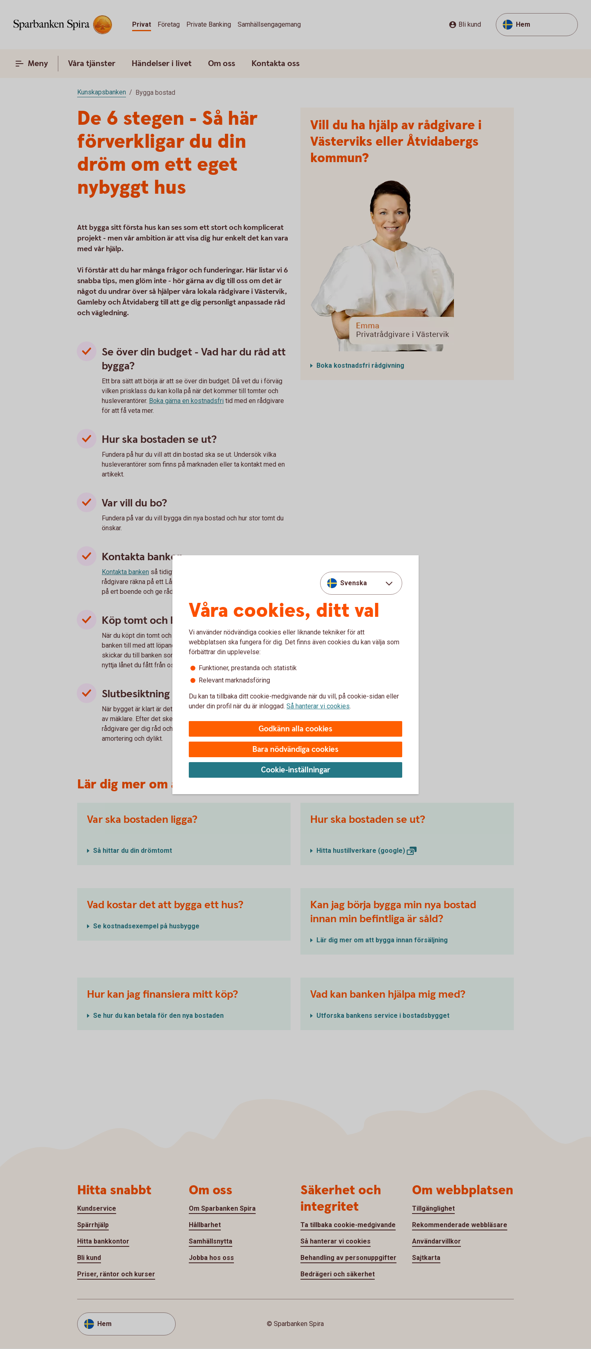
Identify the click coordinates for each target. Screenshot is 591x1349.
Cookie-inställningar (295, 770)
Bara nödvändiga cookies (295, 749)
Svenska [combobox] (353, 583)
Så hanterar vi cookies (318, 706)
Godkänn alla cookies (295, 729)
